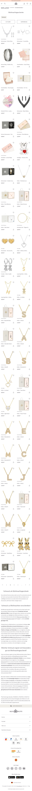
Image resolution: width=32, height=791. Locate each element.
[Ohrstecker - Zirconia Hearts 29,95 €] (8, 244)
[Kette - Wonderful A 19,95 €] (8, 430)
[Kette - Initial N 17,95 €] (8, 500)
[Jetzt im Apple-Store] (11, 777)
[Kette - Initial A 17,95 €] (24, 337)
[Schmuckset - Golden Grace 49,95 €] (8, 174)
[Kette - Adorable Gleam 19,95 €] (8, 337)
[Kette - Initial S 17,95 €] (24, 314)
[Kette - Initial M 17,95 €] (8, 523)
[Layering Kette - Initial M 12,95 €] (8, 291)
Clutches (20, 686)
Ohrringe (19, 680)
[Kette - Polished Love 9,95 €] (24, 174)
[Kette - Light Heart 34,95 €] (8, 407)
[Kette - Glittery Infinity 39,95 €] (24, 244)
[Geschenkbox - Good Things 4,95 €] (24, 58)
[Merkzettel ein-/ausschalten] (13, 26)
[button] (24, 3)
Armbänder (11, 680)
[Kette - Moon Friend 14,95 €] (24, 407)
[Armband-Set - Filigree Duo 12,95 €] (24, 221)
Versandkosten (19, 786)
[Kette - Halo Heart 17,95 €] (8, 221)
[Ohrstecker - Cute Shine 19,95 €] (24, 547)
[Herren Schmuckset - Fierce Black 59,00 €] (8, 128)
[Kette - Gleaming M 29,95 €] (24, 570)
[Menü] (8, 22)
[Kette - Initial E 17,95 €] (24, 430)
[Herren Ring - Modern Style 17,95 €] (8, 58)
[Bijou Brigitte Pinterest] (20, 768)
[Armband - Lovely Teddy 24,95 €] (8, 151)
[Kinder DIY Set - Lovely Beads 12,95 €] (8, 105)
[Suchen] (4, 3)
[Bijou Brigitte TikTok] (8, 768)
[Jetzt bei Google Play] (20, 777)
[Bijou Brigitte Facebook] (16, 768)
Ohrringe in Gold (10, 618)
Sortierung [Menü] (24, 21)
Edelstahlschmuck (17, 637)
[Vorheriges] (2, 584)
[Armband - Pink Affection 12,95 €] (24, 128)
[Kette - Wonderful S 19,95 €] (24, 361)
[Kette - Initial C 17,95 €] (24, 454)
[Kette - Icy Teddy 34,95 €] (24, 291)
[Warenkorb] (30, 3)
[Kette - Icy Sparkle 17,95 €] (24, 523)
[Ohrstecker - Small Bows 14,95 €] (8, 547)
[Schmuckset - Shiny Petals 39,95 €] (8, 35)
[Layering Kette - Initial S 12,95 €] (24, 267)
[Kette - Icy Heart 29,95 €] (8, 384)
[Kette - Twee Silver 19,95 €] (24, 384)
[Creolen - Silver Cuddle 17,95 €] (8, 267)
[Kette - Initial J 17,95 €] (24, 477)
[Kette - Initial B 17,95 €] (8, 361)
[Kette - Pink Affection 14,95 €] (8, 198)
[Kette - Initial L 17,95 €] (8, 477)
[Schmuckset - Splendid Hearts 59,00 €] (8, 570)
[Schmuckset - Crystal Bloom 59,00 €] (24, 35)
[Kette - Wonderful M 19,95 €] (8, 454)
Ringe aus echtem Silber (22, 616)
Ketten (7, 680)
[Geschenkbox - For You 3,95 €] (24, 81)
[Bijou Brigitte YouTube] (24, 768)
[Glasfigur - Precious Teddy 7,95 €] (24, 151)
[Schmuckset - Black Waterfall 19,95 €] (24, 105)
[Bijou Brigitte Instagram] (12, 768)
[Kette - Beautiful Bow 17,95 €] (8, 314)
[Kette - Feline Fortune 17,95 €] (24, 198)
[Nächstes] (29, 584)
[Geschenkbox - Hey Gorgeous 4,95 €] (8, 81)
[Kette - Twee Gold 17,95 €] (24, 500)
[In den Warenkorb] (13, 43)
